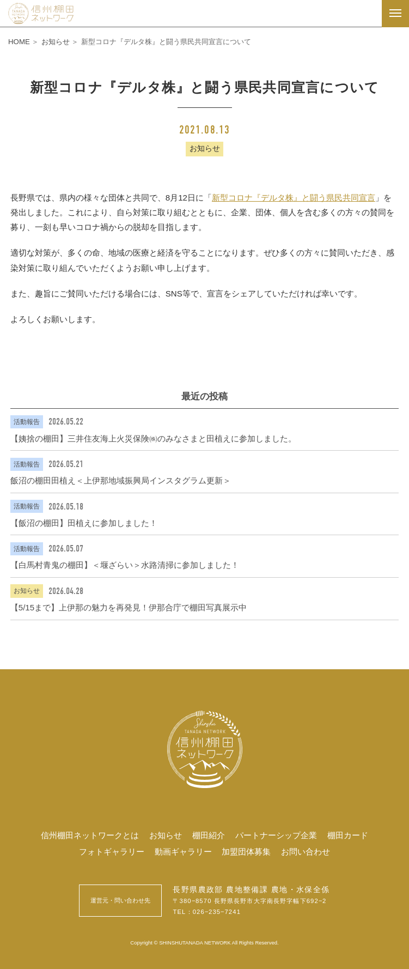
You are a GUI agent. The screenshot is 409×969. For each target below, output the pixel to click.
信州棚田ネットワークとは (90, 835)
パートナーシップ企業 (276, 835)
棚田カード (347, 835)
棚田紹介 (208, 835)
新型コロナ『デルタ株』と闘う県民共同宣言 (293, 197)
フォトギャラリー (111, 851)
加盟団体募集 (246, 851)
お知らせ (165, 835)
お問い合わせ (305, 851)
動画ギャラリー (183, 851)
